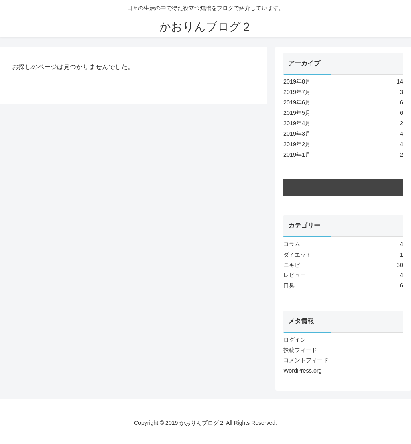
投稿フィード (300, 350)
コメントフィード (305, 360)
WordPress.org (302, 370)
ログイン (294, 339)
